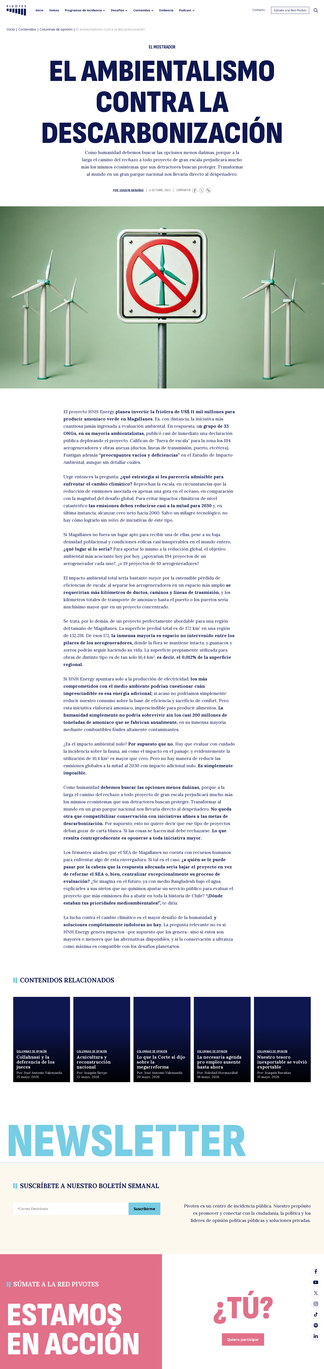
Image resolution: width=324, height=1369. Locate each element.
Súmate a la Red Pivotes (290, 10)
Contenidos (27, 29)
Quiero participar (243, 1339)
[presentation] (44, 1229)
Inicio (11, 29)
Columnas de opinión (56, 29)
